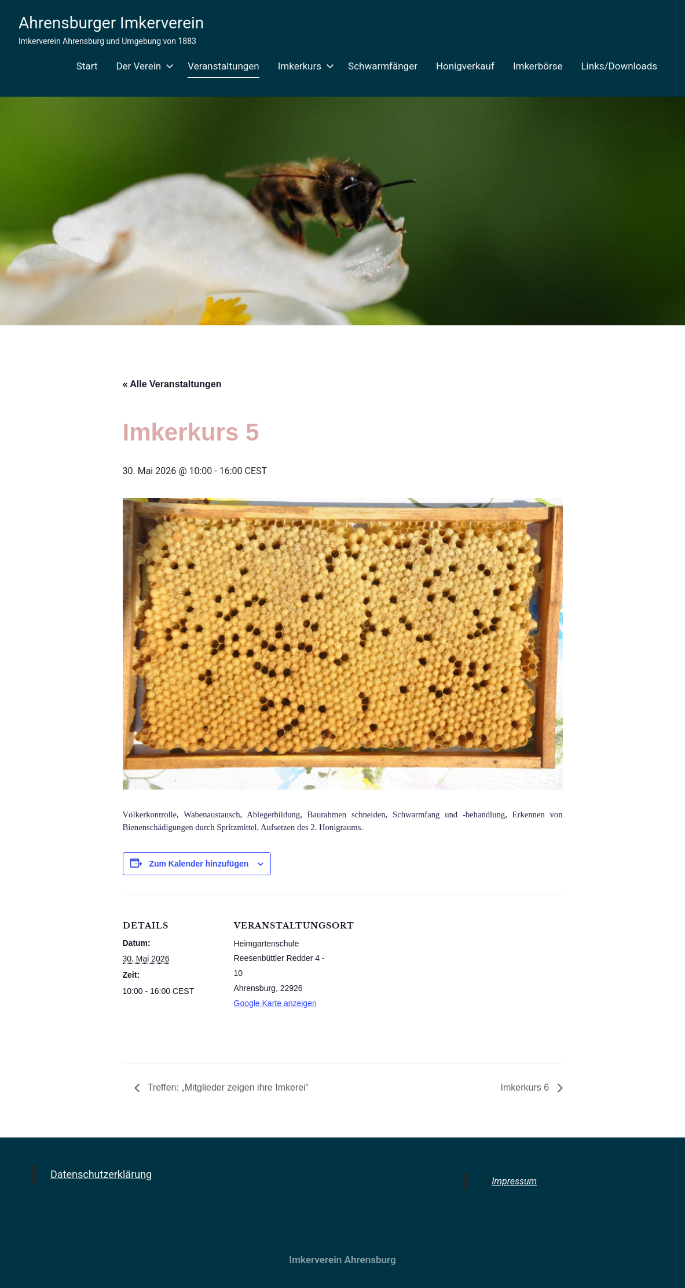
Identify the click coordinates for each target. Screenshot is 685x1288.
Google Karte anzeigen (275, 1003)
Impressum (514, 1181)
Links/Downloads (619, 66)
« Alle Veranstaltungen (172, 384)
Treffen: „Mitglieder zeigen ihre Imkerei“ (227, 1087)
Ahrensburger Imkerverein (111, 22)
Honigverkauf (465, 66)
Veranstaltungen (223, 66)
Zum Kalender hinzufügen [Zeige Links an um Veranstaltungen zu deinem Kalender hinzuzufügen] (198, 863)
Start (87, 66)
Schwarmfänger (382, 66)
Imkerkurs (303, 66)
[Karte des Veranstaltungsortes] (406, 974)
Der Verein (142, 66)
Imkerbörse (538, 66)
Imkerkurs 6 (525, 1087)
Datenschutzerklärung (101, 1174)
